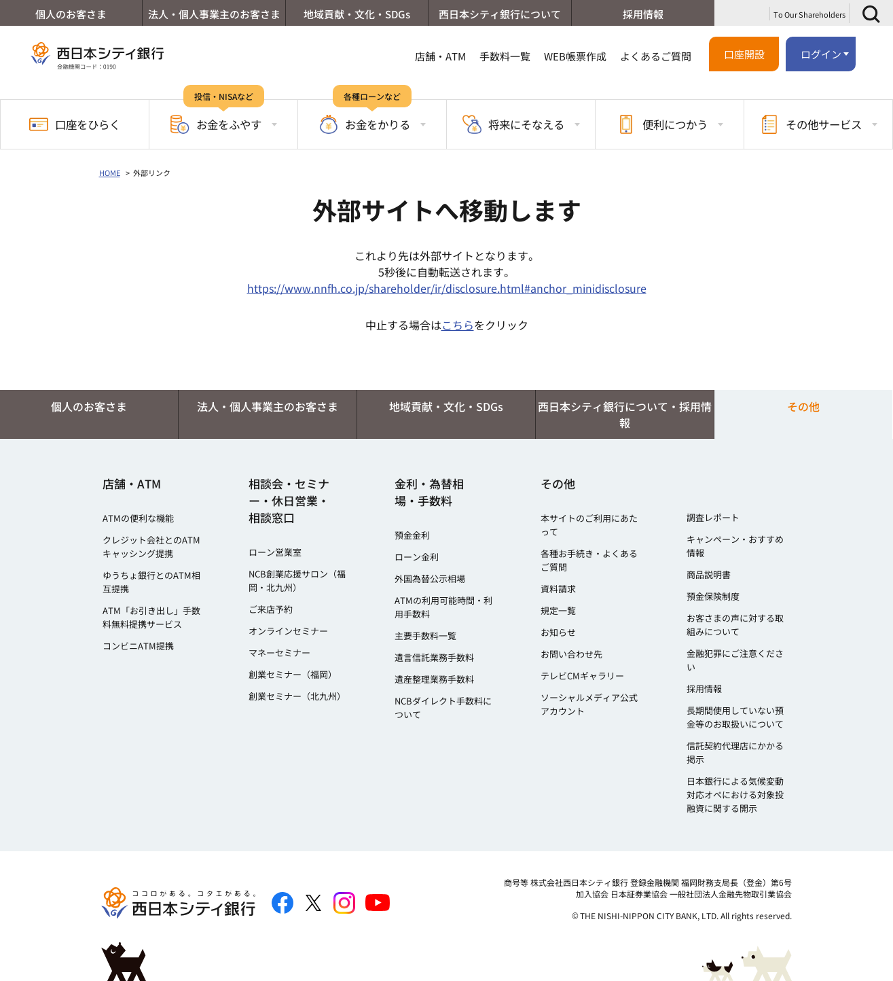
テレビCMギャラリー (582, 675)
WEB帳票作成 (575, 56)
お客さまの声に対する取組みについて (735, 624)
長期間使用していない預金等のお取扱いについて (735, 717)
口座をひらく (74, 124)
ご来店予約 (271, 609)
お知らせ (558, 632)
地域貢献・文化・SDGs (357, 14)
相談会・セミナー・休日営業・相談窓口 (289, 500)
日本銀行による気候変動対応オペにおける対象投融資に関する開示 (735, 794)
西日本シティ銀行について (500, 14)
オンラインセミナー (288, 630)
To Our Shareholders (809, 14)
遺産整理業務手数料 (434, 679)
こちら (457, 325)
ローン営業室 (275, 552)
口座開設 (744, 54)
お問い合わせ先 (571, 653)
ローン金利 (417, 556)
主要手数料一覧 (425, 635)
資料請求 (558, 588)
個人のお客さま (71, 14)
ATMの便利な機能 (138, 518)
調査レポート (713, 517)
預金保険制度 (713, 596)
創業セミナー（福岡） (293, 674)
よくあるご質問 (655, 56)
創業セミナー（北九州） (297, 696)
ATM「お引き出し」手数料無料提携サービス (151, 617)
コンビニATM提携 (138, 645)
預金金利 (412, 535)
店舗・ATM (440, 56)
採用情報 (643, 14)
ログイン (821, 54)
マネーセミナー (279, 652)
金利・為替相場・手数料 (429, 492)
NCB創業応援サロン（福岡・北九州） (297, 580)
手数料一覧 (504, 56)
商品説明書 (709, 574)
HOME (109, 172)
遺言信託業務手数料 (434, 657)
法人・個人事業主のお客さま (214, 14)
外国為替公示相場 (430, 578)
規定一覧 (558, 610)
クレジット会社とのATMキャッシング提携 (151, 546)
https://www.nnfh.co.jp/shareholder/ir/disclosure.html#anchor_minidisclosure (446, 288)
